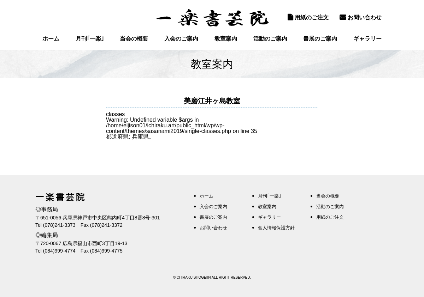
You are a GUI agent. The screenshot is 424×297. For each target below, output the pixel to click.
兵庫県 (140, 137)
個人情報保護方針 (276, 227)
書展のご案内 (320, 39)
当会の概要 (134, 39)
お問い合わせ (361, 17)
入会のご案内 (181, 39)
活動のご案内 (270, 39)
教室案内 (225, 39)
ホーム (50, 39)
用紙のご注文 (308, 17)
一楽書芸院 (212, 17)
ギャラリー (367, 39)
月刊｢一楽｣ (90, 39)
